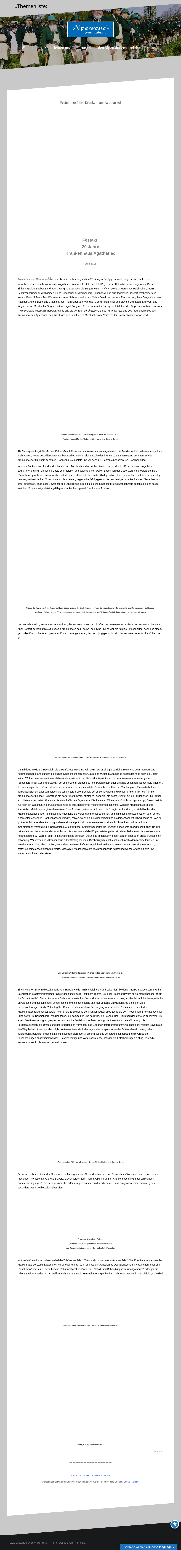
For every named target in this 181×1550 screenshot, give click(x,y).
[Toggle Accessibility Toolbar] (175, 1524)
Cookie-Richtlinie (132, 1482)
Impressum (76, 1475)
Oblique (63, 1542)
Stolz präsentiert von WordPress (28, 1542)
